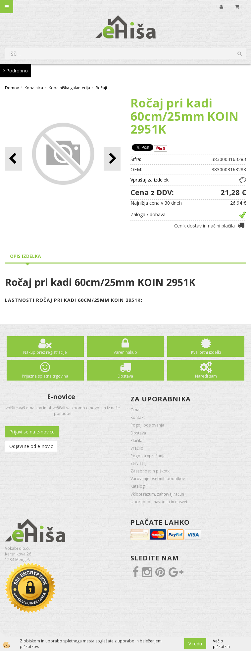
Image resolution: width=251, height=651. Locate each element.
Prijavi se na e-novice (32, 431)
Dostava (125, 376)
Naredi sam (206, 376)
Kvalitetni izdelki (206, 352)
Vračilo (136, 448)
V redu (195, 643)
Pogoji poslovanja (147, 425)
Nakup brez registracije (45, 352)
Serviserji (138, 463)
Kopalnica (34, 88)
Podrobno (15, 70)
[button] (112, 159)
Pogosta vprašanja (148, 456)
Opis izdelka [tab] (25, 256)
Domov (12, 88)
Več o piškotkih (221, 643)
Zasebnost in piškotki (150, 471)
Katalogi (138, 486)
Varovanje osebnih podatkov (157, 478)
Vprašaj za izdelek (149, 180)
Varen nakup (125, 352)
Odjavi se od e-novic (31, 446)
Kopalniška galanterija (69, 88)
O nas (135, 410)
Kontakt (137, 417)
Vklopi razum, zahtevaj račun (157, 494)
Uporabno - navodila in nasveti (159, 502)
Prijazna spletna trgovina (45, 376)
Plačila (136, 440)
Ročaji (101, 88)
